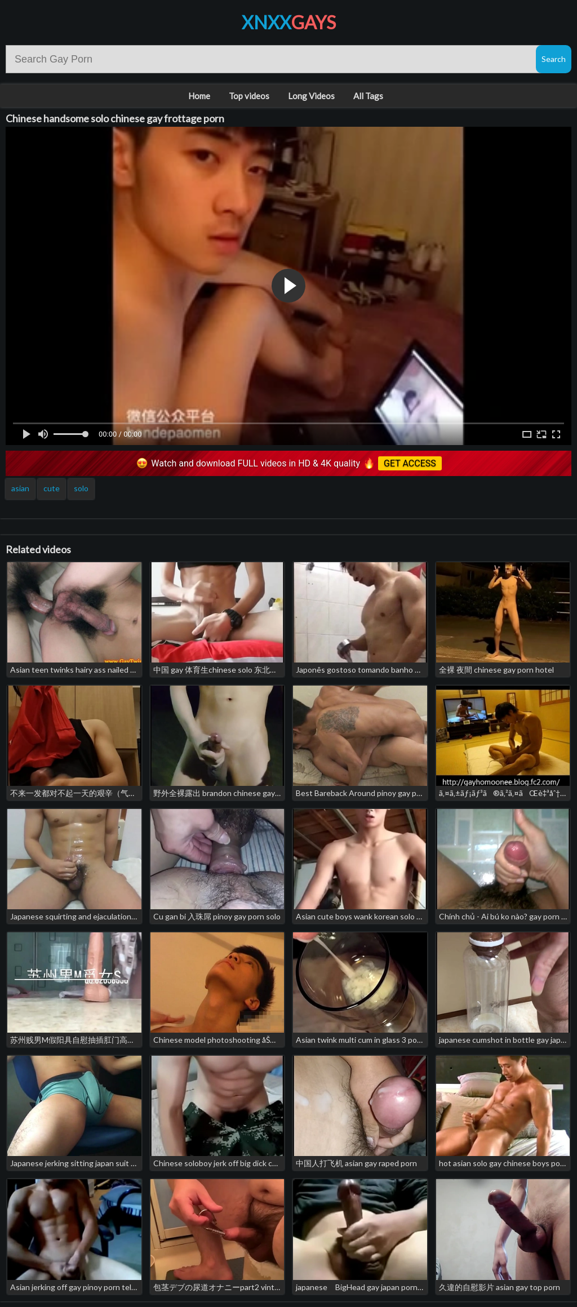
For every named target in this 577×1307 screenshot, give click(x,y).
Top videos (249, 96)
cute (51, 488)
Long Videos (311, 96)
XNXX (289, 22)
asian (20, 488)
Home (199, 96)
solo (81, 488)
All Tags (368, 96)
